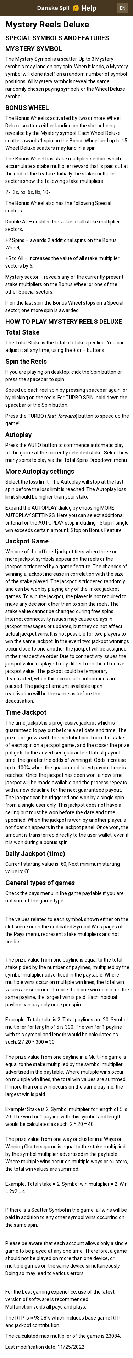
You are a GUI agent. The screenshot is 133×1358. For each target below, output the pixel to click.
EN (123, 8)
